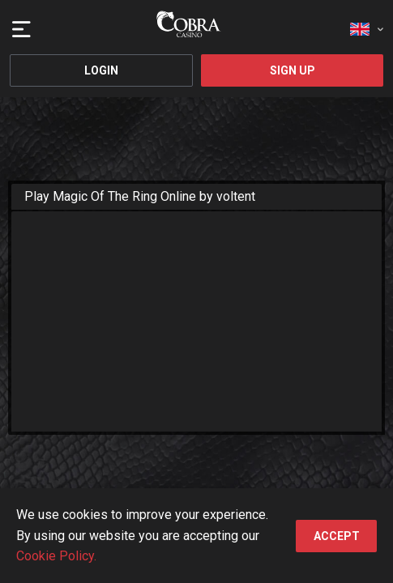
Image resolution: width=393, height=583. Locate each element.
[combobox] (366, 24)
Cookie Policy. (56, 556)
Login (101, 70)
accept (337, 536)
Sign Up (292, 70)
